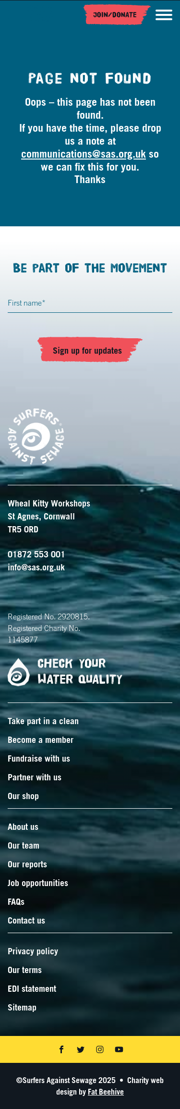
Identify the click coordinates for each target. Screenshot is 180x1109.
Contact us (26, 920)
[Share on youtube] (119, 1049)
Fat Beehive (106, 1092)
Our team (23, 845)
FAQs (16, 901)
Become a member (40, 739)
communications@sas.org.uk (83, 153)
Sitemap (22, 1007)
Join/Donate (115, 14)
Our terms (25, 969)
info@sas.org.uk (36, 567)
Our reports (27, 864)
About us (23, 826)
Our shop (23, 795)
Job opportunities (38, 882)
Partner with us (34, 777)
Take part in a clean (43, 720)
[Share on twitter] (80, 1049)
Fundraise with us (39, 758)
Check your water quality (61, 672)
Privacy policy (33, 951)
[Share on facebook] (61, 1049)
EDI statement (32, 988)
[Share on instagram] (99, 1049)
